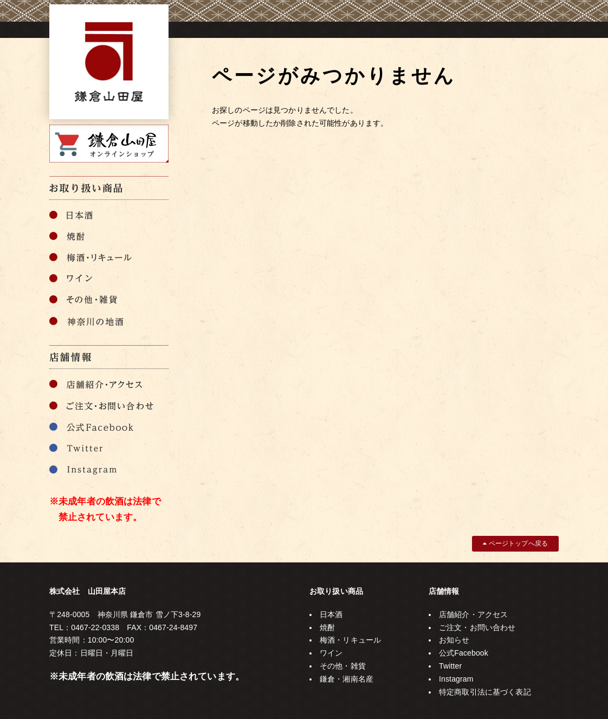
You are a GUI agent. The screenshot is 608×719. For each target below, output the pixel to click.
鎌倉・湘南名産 (346, 679)
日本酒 (331, 614)
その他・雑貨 (343, 666)
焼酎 (327, 627)
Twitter (450, 666)
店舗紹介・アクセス (473, 614)
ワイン (331, 653)
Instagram (456, 679)
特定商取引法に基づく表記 (485, 692)
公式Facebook (463, 653)
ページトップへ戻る (515, 543)
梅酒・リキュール (350, 640)
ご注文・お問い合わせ (477, 627)
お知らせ (454, 640)
